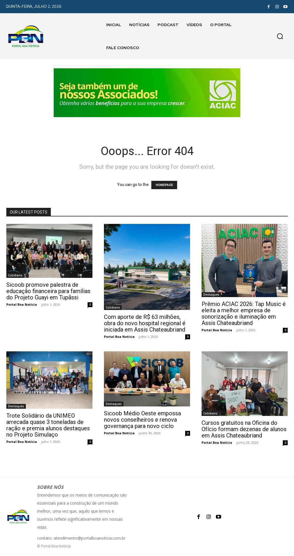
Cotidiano (15, 275)
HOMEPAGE (164, 185)
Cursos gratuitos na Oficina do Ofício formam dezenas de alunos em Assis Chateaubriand (244, 429)
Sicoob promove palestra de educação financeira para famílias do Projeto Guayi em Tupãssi (48, 291)
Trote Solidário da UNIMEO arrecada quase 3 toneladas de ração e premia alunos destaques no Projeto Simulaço (48, 425)
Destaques (211, 294)
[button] (280, 36)
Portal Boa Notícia (21, 304)
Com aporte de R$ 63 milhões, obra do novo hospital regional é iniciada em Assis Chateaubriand (144, 323)
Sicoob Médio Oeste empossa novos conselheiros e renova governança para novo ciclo (142, 419)
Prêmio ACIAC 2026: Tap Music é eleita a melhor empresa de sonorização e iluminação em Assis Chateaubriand (244, 313)
